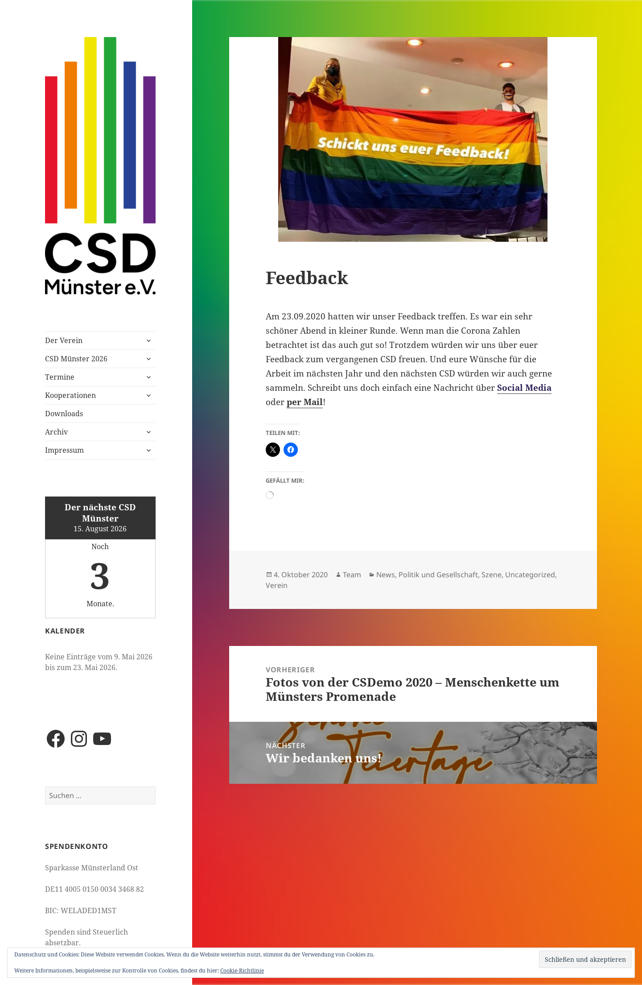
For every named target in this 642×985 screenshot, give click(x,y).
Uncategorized (530, 574)
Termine (59, 377)
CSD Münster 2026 (76, 359)
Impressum (64, 450)
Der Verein (63, 340)
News (385, 574)
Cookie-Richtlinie (242, 970)
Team (352, 574)
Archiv (56, 432)
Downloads (64, 413)
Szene (492, 574)
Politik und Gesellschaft (438, 574)
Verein (277, 585)
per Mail (305, 402)
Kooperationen (70, 395)
